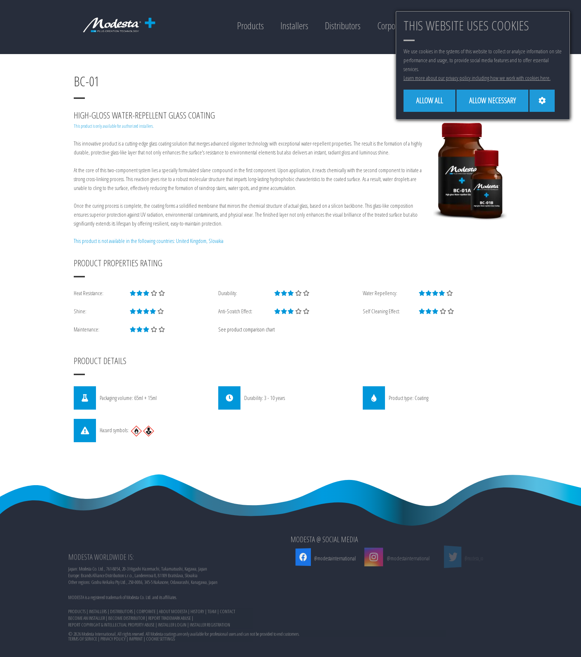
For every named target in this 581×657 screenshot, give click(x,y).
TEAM (212, 640)
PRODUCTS (77, 640)
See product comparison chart (246, 329)
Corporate (392, 25)
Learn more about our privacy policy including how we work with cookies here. (477, 77)
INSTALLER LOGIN (172, 653)
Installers (294, 25)
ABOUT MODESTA (173, 640)
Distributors (343, 25)
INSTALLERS (98, 640)
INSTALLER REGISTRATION (210, 653)
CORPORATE (146, 640)
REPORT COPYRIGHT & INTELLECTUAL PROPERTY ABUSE (111, 653)
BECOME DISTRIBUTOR (126, 646)
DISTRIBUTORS (121, 640)
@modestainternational (334, 558)
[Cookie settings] (542, 101)
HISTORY (197, 640)
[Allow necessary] (492, 101)
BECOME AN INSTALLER (86, 646)
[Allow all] (429, 101)
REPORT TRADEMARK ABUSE (169, 646)
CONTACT (227, 640)
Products (250, 25)
